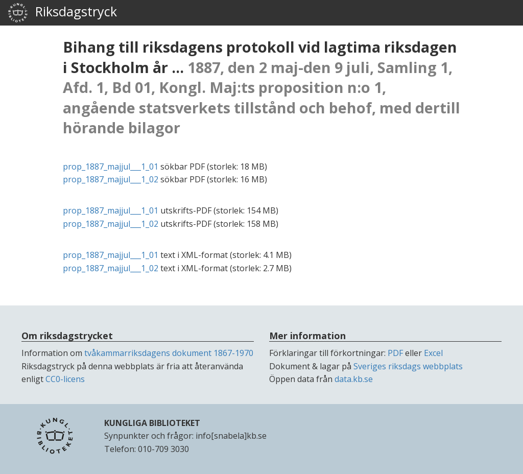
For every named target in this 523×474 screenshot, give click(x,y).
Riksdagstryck (62, 13)
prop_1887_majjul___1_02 (110, 179)
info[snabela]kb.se (231, 435)
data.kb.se (354, 379)
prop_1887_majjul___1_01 (110, 166)
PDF (395, 353)
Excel (433, 353)
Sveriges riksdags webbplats (408, 366)
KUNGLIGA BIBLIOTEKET (152, 423)
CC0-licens (65, 379)
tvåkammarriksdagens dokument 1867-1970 (168, 353)
